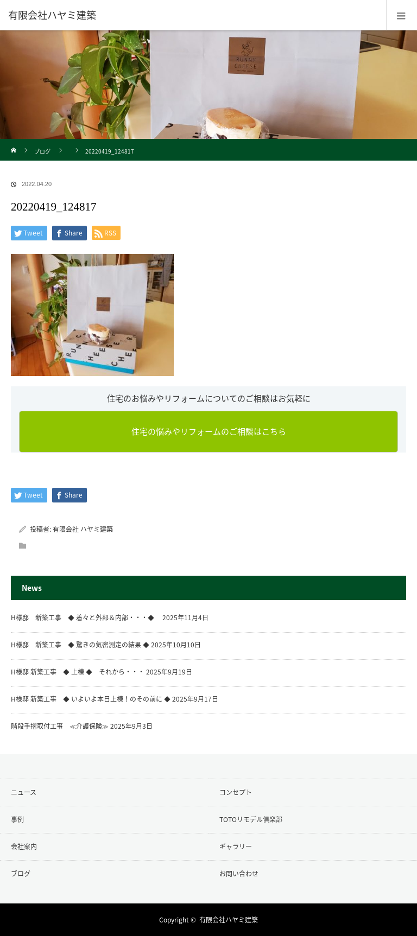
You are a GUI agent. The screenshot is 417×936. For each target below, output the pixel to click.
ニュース (23, 792)
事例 (17, 819)
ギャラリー (235, 846)
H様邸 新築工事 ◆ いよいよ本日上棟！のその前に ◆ (90, 699)
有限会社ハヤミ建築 (228, 920)
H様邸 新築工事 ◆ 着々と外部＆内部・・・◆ (86, 617)
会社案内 (24, 846)
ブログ (42, 151)
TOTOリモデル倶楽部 (250, 819)
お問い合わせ (238, 873)
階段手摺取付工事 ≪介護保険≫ (60, 726)
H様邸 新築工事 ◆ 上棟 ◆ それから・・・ (77, 672)
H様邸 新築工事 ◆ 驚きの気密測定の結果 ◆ (80, 645)
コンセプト (235, 792)
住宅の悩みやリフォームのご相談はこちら (208, 431)
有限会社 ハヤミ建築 (83, 529)
